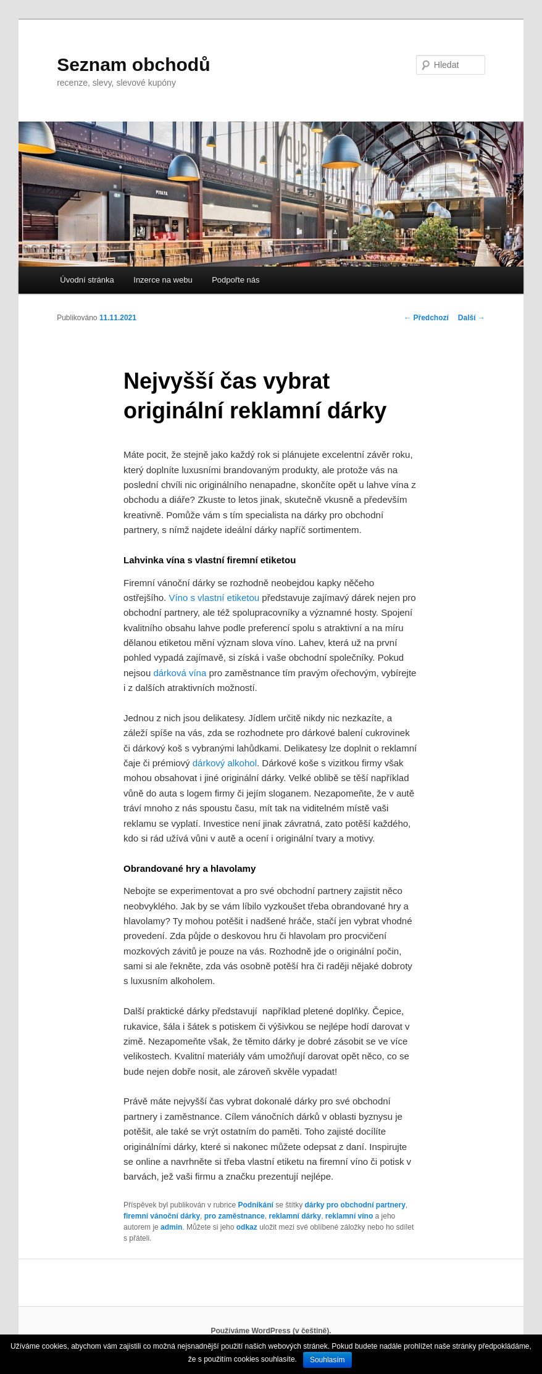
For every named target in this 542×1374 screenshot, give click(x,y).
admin (171, 1227)
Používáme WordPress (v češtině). (271, 1330)
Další (471, 317)
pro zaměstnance (234, 1216)
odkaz (246, 1227)
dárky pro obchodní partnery (354, 1205)
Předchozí (426, 317)
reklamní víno (349, 1216)
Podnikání (255, 1205)
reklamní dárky (295, 1216)
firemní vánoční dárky (161, 1216)
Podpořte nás (235, 279)
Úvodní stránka (87, 279)
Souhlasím (327, 1359)
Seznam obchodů (133, 64)
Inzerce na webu (162, 279)
